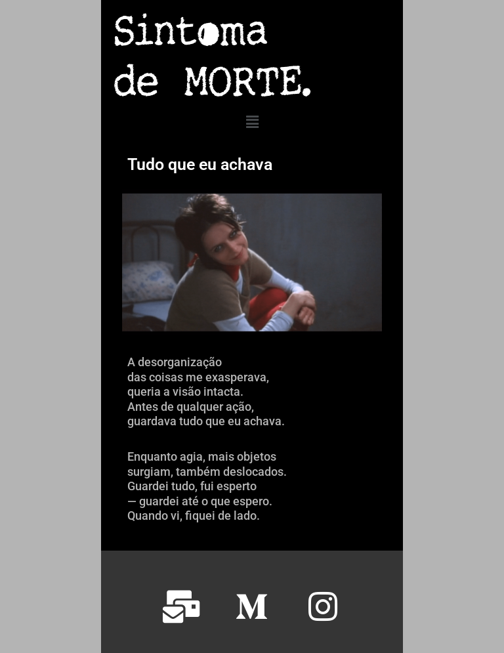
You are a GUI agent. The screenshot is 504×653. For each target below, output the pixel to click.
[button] (252, 122)
